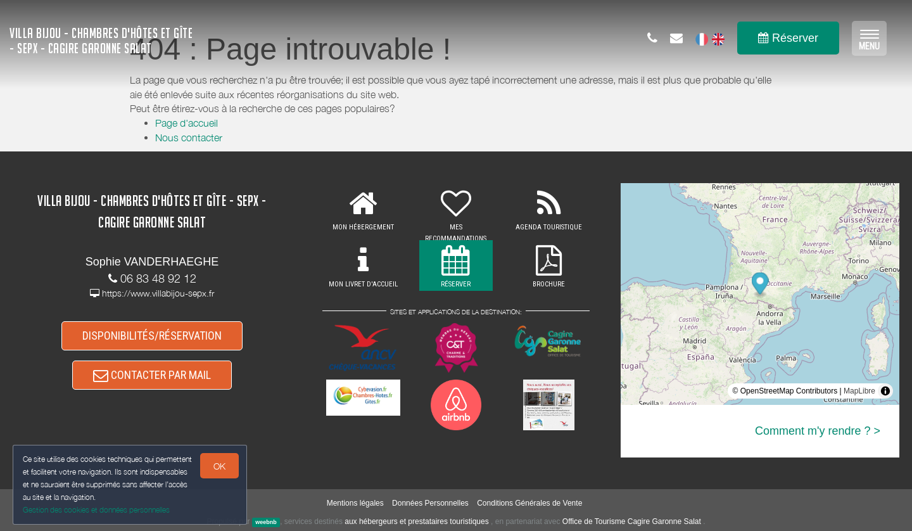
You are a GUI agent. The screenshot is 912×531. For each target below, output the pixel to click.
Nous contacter (188, 137)
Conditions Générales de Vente (529, 503)
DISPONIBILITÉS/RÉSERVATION (152, 335)
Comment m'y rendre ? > (817, 431)
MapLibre (859, 391)
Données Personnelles (430, 503)
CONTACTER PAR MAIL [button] (152, 374)
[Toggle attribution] (885, 391)
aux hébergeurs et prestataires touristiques (416, 521)
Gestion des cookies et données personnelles (96, 510)
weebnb (266, 522)
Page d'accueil (186, 123)
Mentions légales (355, 503)
